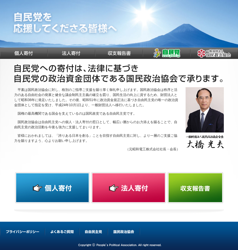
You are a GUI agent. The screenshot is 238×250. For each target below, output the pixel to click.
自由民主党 (166, 53)
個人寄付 (24, 53)
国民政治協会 (214, 53)
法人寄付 (71, 53)
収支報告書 (119, 53)
